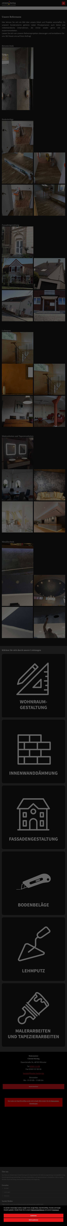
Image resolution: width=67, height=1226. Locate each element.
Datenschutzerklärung (37, 1210)
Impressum (55, 1210)
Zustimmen (33, 1215)
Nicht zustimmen (33, 1220)
